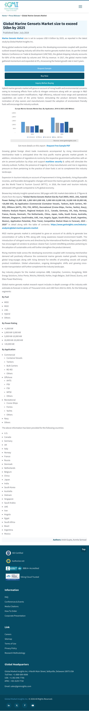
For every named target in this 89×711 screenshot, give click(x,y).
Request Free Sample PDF (58, 145)
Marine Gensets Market (13, 38)
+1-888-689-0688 (20, 674)
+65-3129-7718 (17, 681)
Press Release (14, 15)
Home (4, 15)
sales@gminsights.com (20, 686)
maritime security (54, 161)
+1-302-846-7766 (16, 677)
